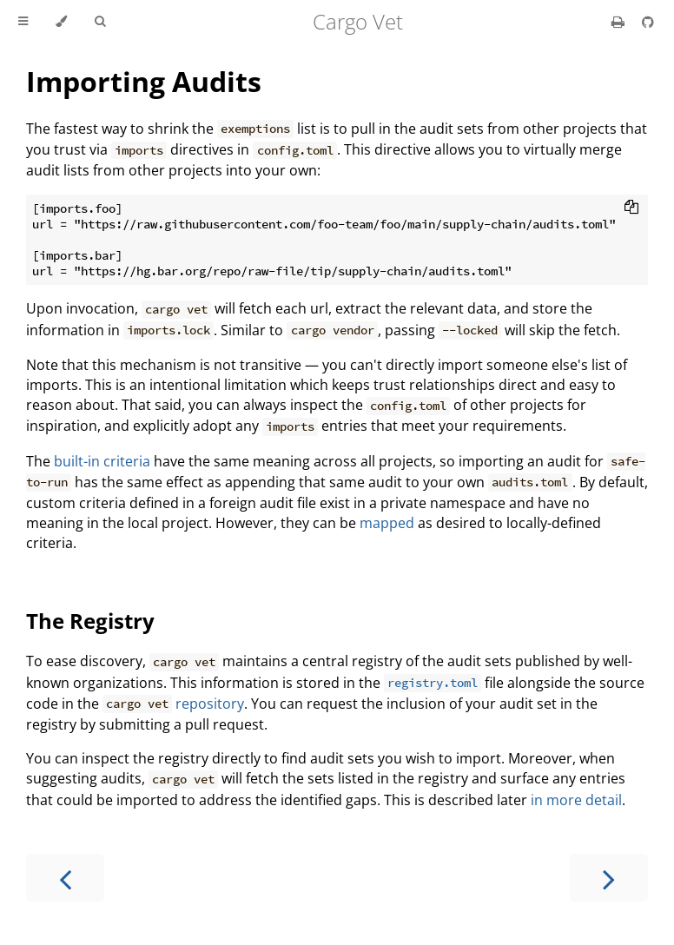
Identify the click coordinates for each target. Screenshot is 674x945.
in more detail (576, 800)
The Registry (90, 620)
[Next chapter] (609, 878)
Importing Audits (143, 81)
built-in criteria (102, 461)
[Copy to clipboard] (631, 208)
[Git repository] (648, 21)
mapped (387, 522)
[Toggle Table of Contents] (23, 21)
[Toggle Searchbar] (100, 21)
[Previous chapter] (65, 878)
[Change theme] (61, 21)
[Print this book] (620, 21)
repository (209, 703)
